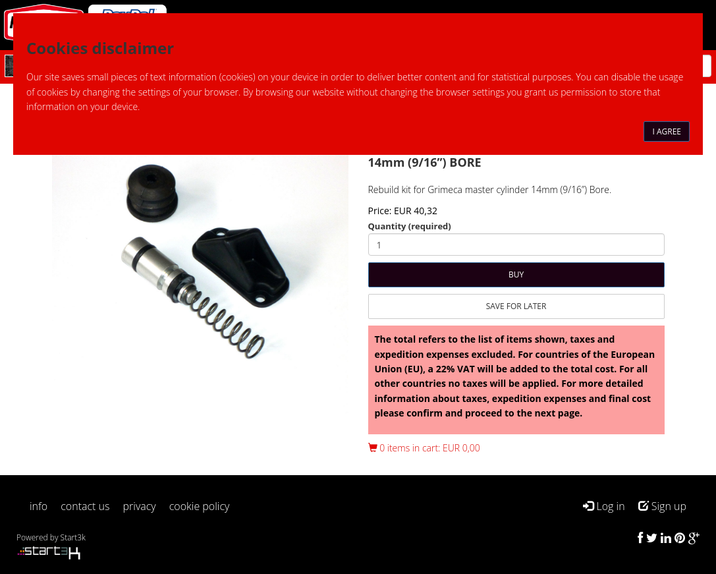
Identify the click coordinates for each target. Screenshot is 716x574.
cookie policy (199, 506)
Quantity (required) (409, 226)
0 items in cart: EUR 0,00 (424, 448)
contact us (85, 506)
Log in (603, 506)
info (38, 506)
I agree (666, 131)
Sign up (662, 506)
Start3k (73, 537)
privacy (139, 506)
